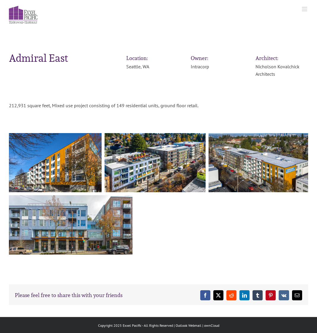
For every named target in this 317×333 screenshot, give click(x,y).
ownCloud (211, 325)
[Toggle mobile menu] (305, 9)
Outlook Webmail (188, 325)
